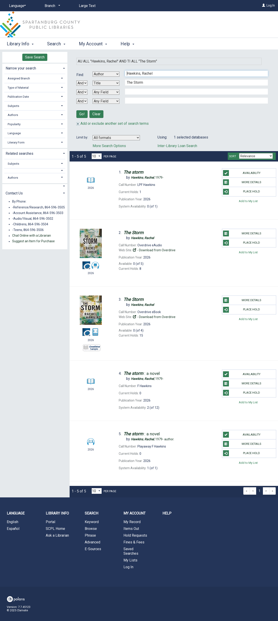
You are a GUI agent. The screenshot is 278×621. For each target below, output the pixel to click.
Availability (242, 173)
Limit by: (82, 137)
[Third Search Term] (194, 91)
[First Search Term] (194, 73)
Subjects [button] (13, 106)
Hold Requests (135, 535)
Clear (96, 114)
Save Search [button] (35, 57)
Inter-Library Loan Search (177, 146)
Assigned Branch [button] (19, 78)
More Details (242, 182)
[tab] (34, 68)
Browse (91, 528)
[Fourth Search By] (106, 101)
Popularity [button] (14, 124)
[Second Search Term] (194, 82)
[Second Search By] (106, 83)
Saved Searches (130, 551)
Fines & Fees (133, 542)
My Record (132, 522)
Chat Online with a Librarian (31, 236)
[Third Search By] (106, 92)
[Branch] (51, 5)
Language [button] (14, 133)
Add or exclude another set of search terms (112, 123)
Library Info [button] (20, 43)
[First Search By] (106, 74)
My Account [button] (93, 43)
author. (152, 439)
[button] (34, 170)
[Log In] (263, 5)
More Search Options (109, 146)
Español (13, 528)
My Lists (130, 560)
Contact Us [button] (14, 193)
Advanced (92, 542)
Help (166, 513)
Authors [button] (13, 115)
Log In (271, 5)
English (12, 522)
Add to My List (248, 201)
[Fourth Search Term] (194, 100)
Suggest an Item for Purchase (33, 241)
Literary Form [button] (16, 142)
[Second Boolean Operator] (81, 92)
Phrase (90, 535)
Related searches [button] (19, 153)
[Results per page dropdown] (97, 156)
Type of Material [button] (18, 87)
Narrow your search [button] (21, 68)
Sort (232, 156)
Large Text (87, 6)
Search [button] (56, 43)
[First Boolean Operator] (81, 83)
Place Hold (241, 192)
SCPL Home (55, 528)
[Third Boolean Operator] (81, 101)
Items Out (131, 528)
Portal (50, 522)
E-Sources (93, 549)
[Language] (17, 5)
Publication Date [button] (18, 96)
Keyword (92, 522)
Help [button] (127, 43)
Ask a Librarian (57, 535)
